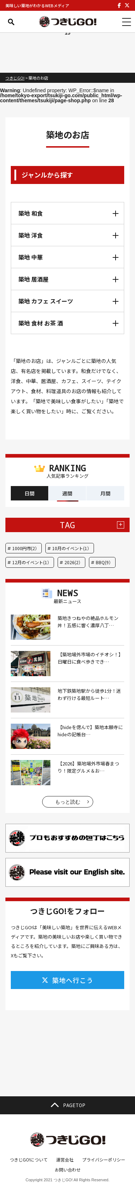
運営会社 (64, 1159)
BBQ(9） (104, 562)
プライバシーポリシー (103, 1159)
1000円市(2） (25, 548)
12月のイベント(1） (31, 562)
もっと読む (67, 802)
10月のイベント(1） (71, 548)
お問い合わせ (68, 1170)
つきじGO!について (29, 1159)
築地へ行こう (67, 980)
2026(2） (73, 562)
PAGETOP (67, 1105)
